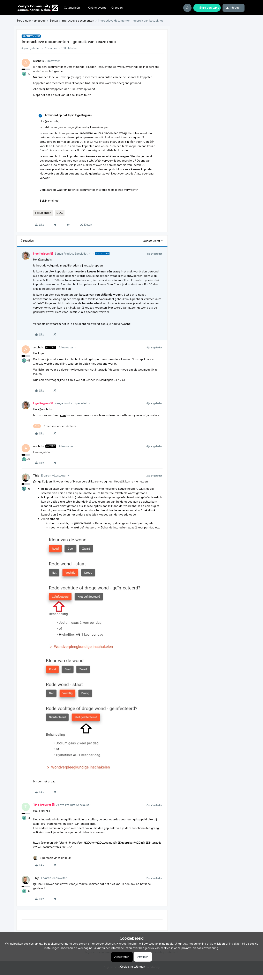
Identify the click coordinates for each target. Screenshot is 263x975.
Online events (97, 8)
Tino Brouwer (42, 805)
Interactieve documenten (78, 21)
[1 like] (52, 858)
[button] (207, 8)
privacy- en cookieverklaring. (200, 948)
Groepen (117, 8)
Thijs (36, 476)
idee (63, 415)
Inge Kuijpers (41, 254)
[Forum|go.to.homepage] (37, 8)
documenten (43, 213)
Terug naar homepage (31, 21)
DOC (60, 213)
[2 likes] (54, 426)
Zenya (54, 21)
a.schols (38, 61)
